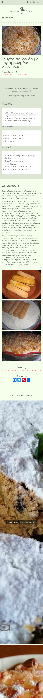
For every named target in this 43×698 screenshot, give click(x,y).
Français (36, 2)
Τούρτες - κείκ (21, 74)
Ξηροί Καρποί (35, 370)
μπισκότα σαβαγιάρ (19, 370)
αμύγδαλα (6, 370)
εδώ (20, 118)
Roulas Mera (21, 11)
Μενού (9, 17)
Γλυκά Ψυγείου (8, 74)
